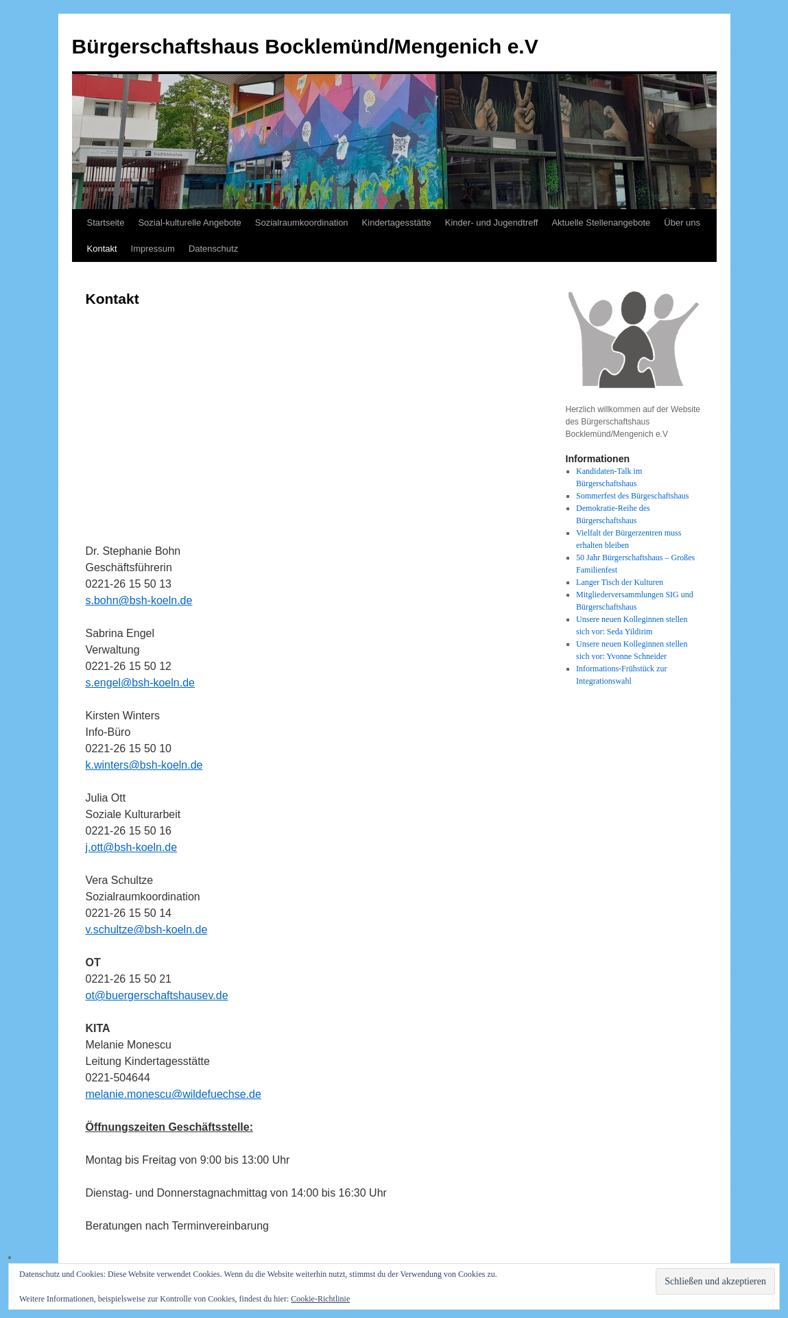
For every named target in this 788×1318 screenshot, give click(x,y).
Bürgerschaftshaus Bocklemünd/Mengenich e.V (305, 46)
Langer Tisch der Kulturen (619, 582)
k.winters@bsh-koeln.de (144, 765)
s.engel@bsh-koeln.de (140, 682)
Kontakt (102, 248)
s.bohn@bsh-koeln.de (139, 600)
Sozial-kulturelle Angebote (189, 222)
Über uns (682, 222)
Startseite (106, 222)
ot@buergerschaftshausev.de (157, 995)
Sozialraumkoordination (301, 222)
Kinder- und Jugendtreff (491, 222)
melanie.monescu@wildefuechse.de (173, 1094)
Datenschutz (213, 248)
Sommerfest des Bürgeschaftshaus (632, 496)
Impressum (153, 248)
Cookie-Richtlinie (320, 1299)
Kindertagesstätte (396, 222)
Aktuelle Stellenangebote (600, 222)
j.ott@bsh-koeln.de (132, 847)
